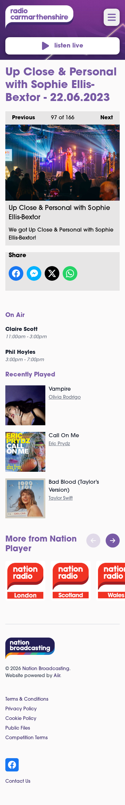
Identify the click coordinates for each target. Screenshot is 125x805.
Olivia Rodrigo (65, 397)
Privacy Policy (21, 709)
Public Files (17, 728)
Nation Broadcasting (45, 668)
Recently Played (30, 375)
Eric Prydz (59, 444)
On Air (15, 315)
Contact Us (17, 781)
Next (103, 116)
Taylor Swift (61, 498)
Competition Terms (26, 738)
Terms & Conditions (26, 699)
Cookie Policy (20, 718)
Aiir (57, 675)
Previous (20, 116)
